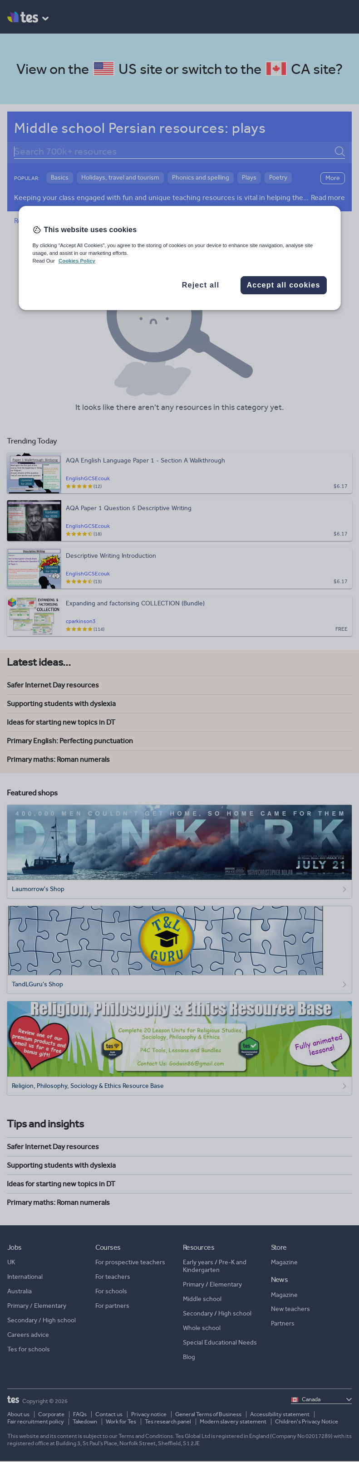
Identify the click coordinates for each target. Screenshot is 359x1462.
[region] (180, 258)
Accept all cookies (283, 285)
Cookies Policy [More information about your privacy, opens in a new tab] (77, 260)
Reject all (201, 285)
